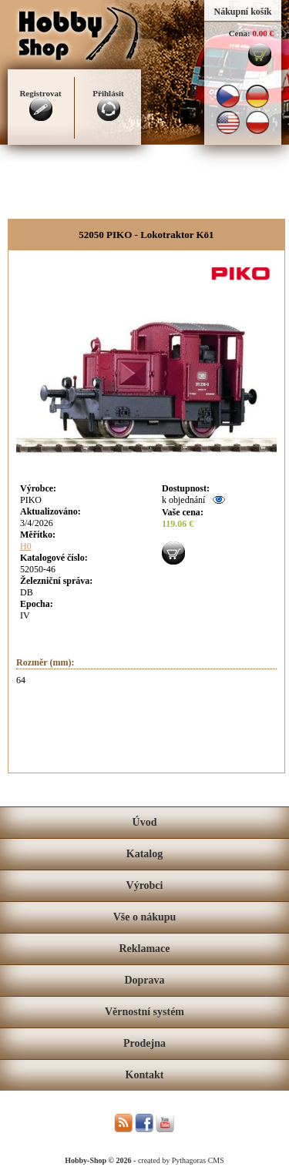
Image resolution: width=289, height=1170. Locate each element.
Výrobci (144, 885)
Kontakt (145, 1075)
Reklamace (144, 948)
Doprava (144, 980)
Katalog (144, 854)
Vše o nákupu (144, 917)
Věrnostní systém (144, 1011)
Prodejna (144, 1043)
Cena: (239, 33)
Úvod (145, 822)
